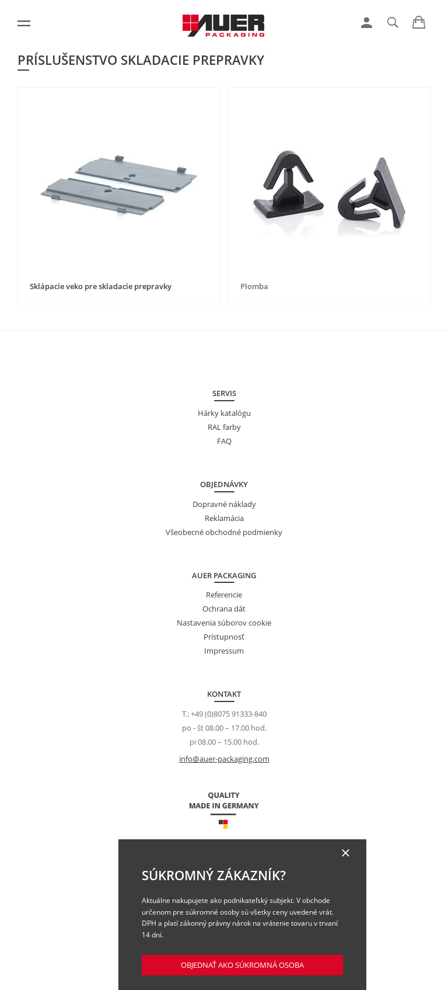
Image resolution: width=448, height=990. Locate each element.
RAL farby (224, 427)
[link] (366, 23)
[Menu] (24, 23)
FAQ (224, 441)
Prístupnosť (224, 636)
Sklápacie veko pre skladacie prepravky (101, 286)
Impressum (224, 650)
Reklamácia (224, 518)
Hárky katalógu (224, 413)
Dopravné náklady (224, 504)
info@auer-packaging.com (224, 758)
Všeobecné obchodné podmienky (224, 532)
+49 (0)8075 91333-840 (229, 713)
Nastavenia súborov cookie (224, 622)
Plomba (254, 286)
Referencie (224, 594)
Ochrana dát (224, 608)
